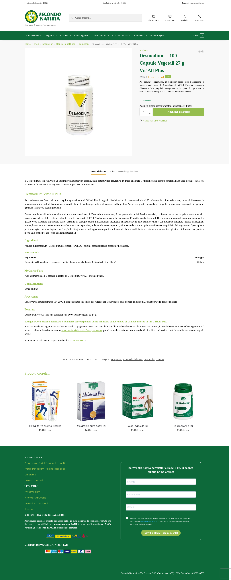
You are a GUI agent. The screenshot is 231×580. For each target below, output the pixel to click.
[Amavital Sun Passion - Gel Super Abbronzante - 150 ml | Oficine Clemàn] (199, 51)
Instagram (79, 340)
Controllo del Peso (65, 44)
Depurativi (84, 44)
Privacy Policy (32, 491)
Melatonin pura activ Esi (91, 426)
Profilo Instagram (34, 468)
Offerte (160, 359)
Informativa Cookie (35, 497)
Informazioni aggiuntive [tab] (124, 171)
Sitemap (29, 509)
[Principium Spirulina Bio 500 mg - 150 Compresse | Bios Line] (202, 51)
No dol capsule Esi (137, 426)
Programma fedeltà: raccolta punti (45, 463)
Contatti (169, 18)
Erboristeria (153, 18)
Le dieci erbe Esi (183, 426)
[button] (198, 35)
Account (199, 18)
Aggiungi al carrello (179, 111)
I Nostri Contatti (34, 480)
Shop (36, 44)
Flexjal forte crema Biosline (45, 426)
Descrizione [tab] (98, 171)
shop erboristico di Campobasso (81, 330)
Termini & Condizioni (36, 503)
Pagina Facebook (55, 468)
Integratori (47, 44)
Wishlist (185, 18)
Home (28, 44)
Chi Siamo (30, 474)
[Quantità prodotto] (143, 112)
